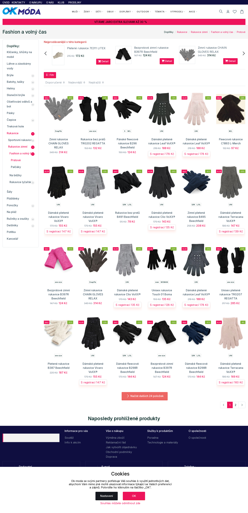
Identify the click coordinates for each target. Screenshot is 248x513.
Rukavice (182, 32)
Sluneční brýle (16, 95)
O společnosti (197, 437)
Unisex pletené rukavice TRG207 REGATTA (230, 294)
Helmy (11, 88)
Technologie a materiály (162, 442)
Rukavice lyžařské (21, 182)
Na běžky (16, 175)
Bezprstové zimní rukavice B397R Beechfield (58, 294)
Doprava (111, 456)
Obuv (110, 11)
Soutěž (69, 437)
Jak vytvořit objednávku (121, 447)
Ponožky (12, 205)
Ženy (87, 11)
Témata (159, 11)
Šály (9, 191)
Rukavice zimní (199, 32)
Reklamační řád (116, 442)
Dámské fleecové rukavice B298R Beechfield (127, 368)
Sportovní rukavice (20, 140)
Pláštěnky (13, 198)
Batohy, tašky (15, 81)
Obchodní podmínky (119, 452)
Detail (103, 61)
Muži (75, 11)
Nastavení (106, 496)
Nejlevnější (77, 82)
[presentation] (46, 53)
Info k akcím (73, 442)
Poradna (152, 437)
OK (134, 496)
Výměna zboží (115, 437)
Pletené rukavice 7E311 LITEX (86, 48)
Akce (192, 11)
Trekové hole (15, 126)
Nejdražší (96, 82)
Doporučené (55, 82)
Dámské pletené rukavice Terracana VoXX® (230, 217)
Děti (98, 11)
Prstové (241, 32)
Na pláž (11, 212)
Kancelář (12, 238)
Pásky (10, 113)
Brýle (10, 75)
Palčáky (16, 167)
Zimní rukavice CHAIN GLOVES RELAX (58, 143)
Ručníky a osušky (18, 218)
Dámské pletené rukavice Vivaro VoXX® (58, 217)
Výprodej (176, 11)
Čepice (11, 119)
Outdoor (143, 11)
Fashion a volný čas (222, 32)
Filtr (50, 74)
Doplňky (125, 11)
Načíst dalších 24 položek (145, 396)
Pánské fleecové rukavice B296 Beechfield (127, 143)
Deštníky (12, 225)
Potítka (11, 232)
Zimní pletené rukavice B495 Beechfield (196, 217)
